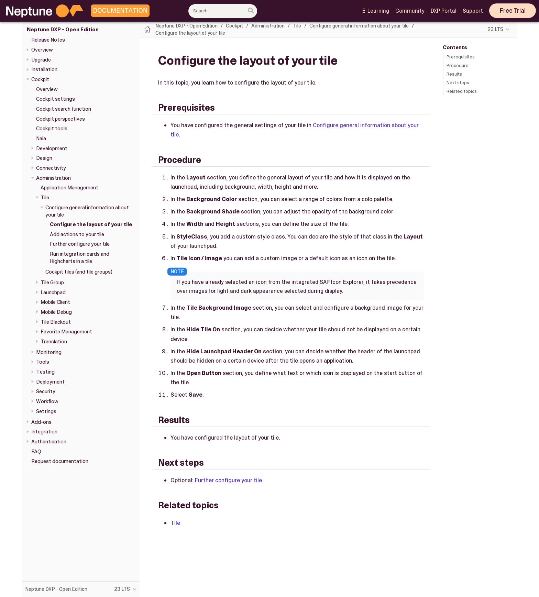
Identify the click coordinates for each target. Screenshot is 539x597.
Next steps (458, 83)
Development (51, 148)
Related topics (462, 91)
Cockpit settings (55, 99)
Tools (42, 361)
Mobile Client (55, 302)
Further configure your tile (80, 244)
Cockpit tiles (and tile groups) (78, 271)
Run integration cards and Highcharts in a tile (79, 258)
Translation (54, 341)
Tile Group (52, 282)
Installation (44, 69)
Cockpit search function (63, 109)
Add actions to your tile (77, 234)
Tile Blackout (56, 322)
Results (454, 74)
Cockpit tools (51, 128)
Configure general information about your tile (359, 25)
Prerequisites (461, 57)
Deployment (50, 381)
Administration (53, 178)
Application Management (69, 187)
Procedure (458, 65)
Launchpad (53, 292)
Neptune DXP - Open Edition (63, 29)
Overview (42, 49)
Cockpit (40, 79)
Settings (46, 411)
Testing (45, 371)
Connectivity (51, 168)
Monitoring (49, 352)
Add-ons (41, 422)
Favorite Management (66, 331)
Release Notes (48, 39)
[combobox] (222, 11)
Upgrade (41, 59)
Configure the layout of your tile (91, 224)
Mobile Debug (56, 312)
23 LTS (495, 29)
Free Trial (513, 11)
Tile (45, 197)
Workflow (47, 401)
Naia (41, 138)
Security (45, 391)
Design (44, 158)
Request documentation (59, 461)
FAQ (36, 451)
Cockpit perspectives (60, 118)
